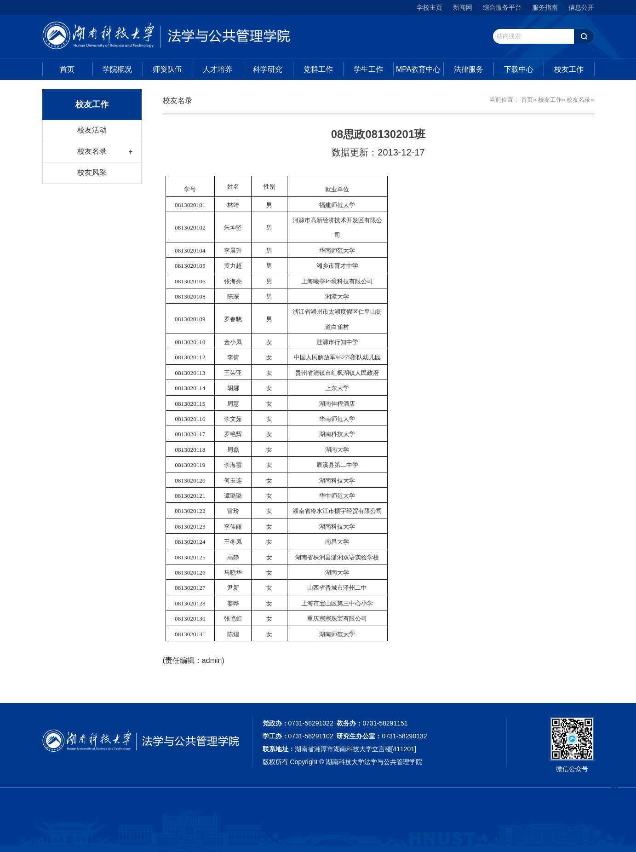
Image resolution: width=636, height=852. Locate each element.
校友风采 (92, 172)
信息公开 (581, 7)
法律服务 (468, 69)
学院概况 (117, 69)
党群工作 (318, 69)
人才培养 (217, 69)
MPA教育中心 (418, 69)
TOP (614, 792)
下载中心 (518, 69)
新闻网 (462, 7)
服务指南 (545, 7)
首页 (67, 69)
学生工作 (368, 69)
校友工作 (569, 69)
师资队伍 (167, 69)
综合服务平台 (502, 7)
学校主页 (429, 7)
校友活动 (92, 130)
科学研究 (267, 69)
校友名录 (92, 151)
